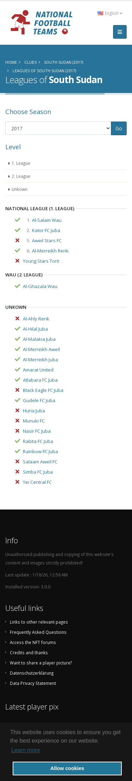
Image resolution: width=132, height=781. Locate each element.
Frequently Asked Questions (38, 632)
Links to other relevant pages (39, 622)
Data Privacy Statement (33, 683)
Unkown (19, 189)
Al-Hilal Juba (35, 329)
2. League (21, 176)
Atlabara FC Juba (40, 380)
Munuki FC (34, 421)
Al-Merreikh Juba (40, 359)
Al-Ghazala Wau (40, 286)
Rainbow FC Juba (40, 451)
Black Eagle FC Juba (43, 390)
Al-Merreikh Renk (50, 251)
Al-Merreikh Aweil (41, 349)
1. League (21, 163)
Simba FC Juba (38, 472)
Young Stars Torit (41, 261)
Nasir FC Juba (37, 431)
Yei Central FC (37, 482)
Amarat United (38, 370)
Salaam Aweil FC (40, 461)
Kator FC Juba (46, 230)
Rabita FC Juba (38, 441)
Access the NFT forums (33, 642)
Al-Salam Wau (47, 220)
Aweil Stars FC (47, 240)
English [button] (110, 13)
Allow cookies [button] (67, 768)
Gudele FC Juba (39, 400)
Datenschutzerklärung (32, 673)
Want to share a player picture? (41, 663)
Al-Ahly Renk (36, 318)
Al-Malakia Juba (39, 339)
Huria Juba (34, 410)
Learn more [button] (25, 750)
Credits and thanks (29, 652)
